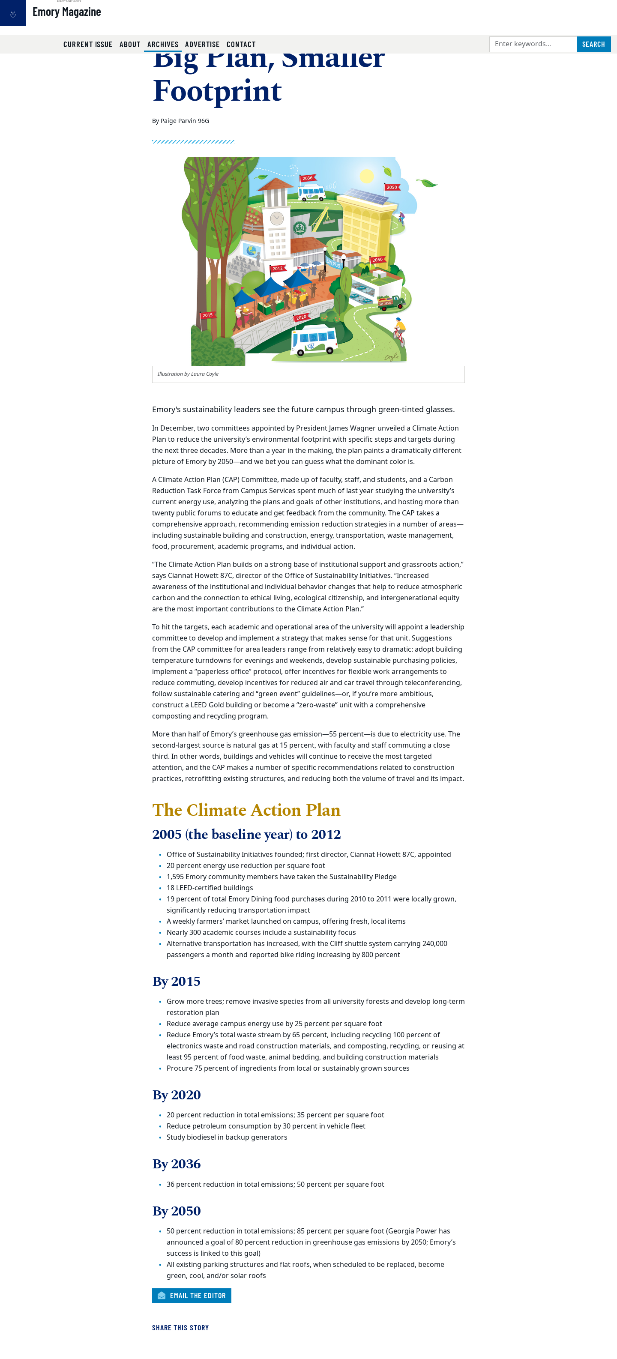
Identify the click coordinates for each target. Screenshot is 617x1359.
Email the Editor (192, 1295)
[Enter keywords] (533, 44)
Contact (241, 44)
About (130, 44)
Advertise (202, 44)
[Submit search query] (594, 44)
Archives (164, 44)
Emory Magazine (94, 22)
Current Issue (88, 44)
